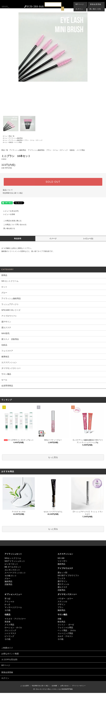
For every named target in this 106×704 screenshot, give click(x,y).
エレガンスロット (12, 570)
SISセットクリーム (13, 558)
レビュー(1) (88, 239)
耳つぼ (7, 598)
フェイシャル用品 (65, 627)
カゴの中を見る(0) (53, 659)
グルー (7, 578)
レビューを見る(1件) (9, 211)
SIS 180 (61, 558)
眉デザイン (62, 581)
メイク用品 (18, 142)
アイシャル (9, 601)
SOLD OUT (53, 181)
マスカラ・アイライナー (15, 619)
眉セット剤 (62, 572)
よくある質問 (24, 685)
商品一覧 (11, 136)
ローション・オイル (13, 627)
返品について (8, 190)
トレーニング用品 (65, 633)
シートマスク (10, 633)
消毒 (59, 619)
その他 (7, 610)
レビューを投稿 (7, 214)
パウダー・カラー (65, 598)
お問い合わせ (64, 685)
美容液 (7, 622)
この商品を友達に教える (11, 221)
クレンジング (10, 630)
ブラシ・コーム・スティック (34, 140)
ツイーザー (62, 561)
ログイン (79, 9)
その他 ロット (11, 575)
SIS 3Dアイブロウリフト (68, 575)
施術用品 (8, 581)
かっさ (7, 604)
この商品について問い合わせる (13, 225)
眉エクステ (62, 587)
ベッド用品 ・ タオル (67, 630)
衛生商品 (61, 622)
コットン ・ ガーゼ (66, 624)
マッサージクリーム (13, 607)
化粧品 (11, 142)
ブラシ (60, 607)
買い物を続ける (7, 228)
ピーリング (9, 636)
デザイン (61, 604)
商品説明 (17, 239)
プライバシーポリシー (79, 685)
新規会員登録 (95, 4)
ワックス (61, 578)
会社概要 (54, 685)
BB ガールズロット (13, 567)
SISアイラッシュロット (15, 561)
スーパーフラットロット (15, 573)
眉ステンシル (63, 584)
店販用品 (8, 584)
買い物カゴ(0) (95, 9)
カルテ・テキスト (65, 636)
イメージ (53, 239)
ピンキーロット (11, 564)
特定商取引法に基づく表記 (13, 193)
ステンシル (62, 601)
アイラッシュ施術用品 (16, 138)
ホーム (5, 136)
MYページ (79, 4)
